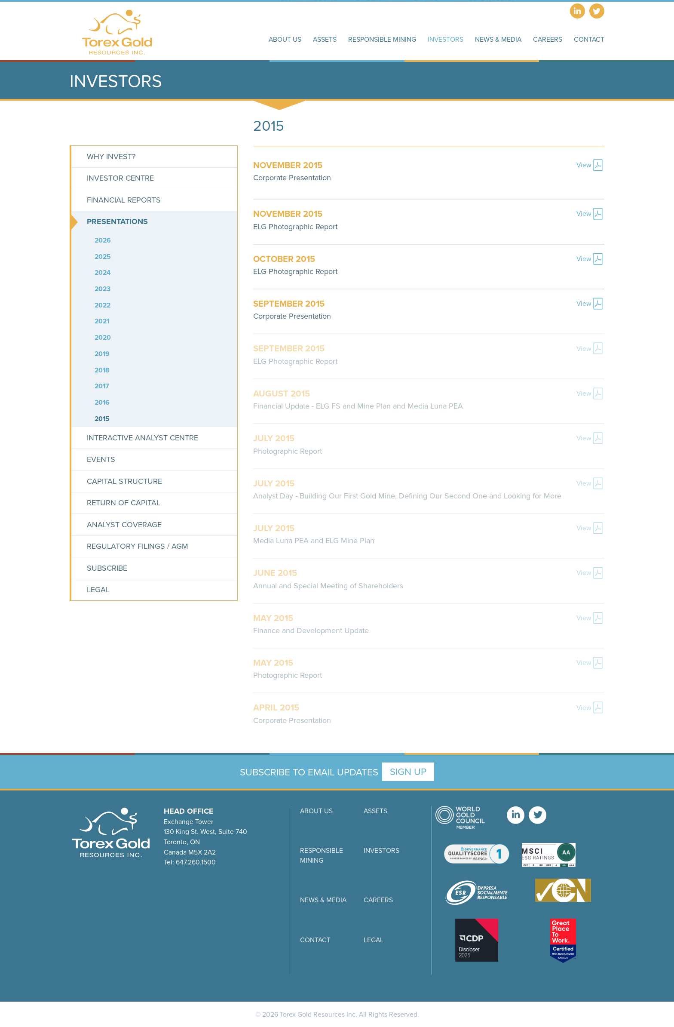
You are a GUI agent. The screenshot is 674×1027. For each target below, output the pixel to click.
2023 (102, 289)
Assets (375, 810)
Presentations (117, 221)
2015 (102, 419)
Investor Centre (120, 177)
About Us (316, 810)
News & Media (323, 899)
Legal (98, 589)
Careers (547, 39)
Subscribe (107, 568)
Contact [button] (589, 39)
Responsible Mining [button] (382, 39)
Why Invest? (111, 156)
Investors (381, 850)
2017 (102, 386)
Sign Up (408, 771)
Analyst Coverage (124, 524)
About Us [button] (285, 39)
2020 (103, 337)
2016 (102, 402)
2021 (102, 321)
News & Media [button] (498, 39)
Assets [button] (325, 39)
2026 (103, 240)
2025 (103, 256)
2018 (102, 370)
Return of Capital (123, 502)
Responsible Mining (321, 855)
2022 (102, 305)
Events (101, 459)
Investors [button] (445, 39)
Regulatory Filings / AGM (137, 546)
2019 (102, 354)
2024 (102, 272)
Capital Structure (124, 481)
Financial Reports (124, 199)
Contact (315, 939)
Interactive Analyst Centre (142, 437)
